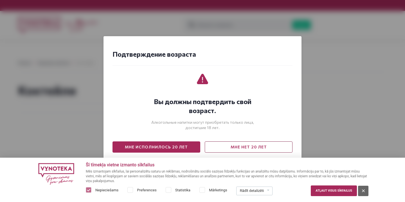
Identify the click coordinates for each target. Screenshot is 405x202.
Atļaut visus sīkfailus (334, 190)
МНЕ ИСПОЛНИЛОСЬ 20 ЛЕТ (156, 146)
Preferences (146, 190)
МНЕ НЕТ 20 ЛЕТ (249, 146)
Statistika (182, 190)
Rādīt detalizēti (252, 191)
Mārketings (218, 190)
